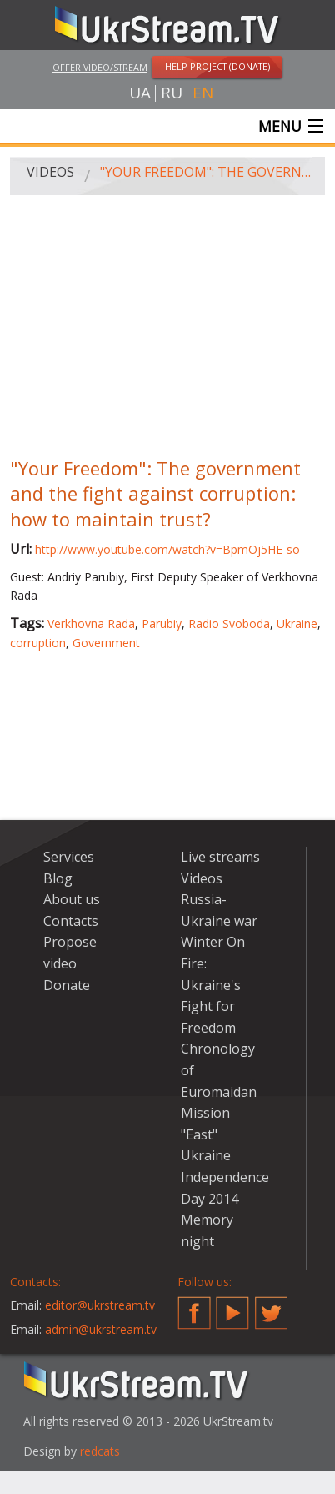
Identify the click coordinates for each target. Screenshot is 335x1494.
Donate (66, 985)
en (202, 93)
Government (106, 643)
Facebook (194, 1306)
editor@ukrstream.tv (100, 1305)
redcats (100, 1451)
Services (68, 857)
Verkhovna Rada (91, 623)
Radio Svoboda (229, 623)
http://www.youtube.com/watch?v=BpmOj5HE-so (167, 549)
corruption (38, 643)
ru (171, 93)
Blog (57, 878)
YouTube (232, 1306)
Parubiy (162, 623)
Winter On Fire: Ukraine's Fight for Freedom (213, 984)
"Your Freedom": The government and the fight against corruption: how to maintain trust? (206, 172)
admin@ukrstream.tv (101, 1329)
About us (71, 899)
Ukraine (297, 623)
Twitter (271, 1306)
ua (140, 93)
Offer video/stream (100, 67)
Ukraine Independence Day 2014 (225, 1176)
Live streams (220, 857)
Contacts (70, 921)
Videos (50, 172)
